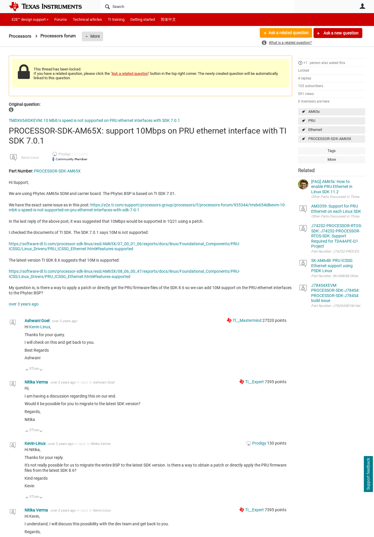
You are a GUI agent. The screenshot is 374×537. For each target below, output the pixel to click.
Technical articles (87, 19)
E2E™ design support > (30, 19)
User (362, 6)
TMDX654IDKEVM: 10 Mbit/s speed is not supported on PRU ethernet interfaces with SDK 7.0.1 (94, 120)
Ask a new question (341, 33)
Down (41, 370)
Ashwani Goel (37, 320)
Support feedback (368, 474)
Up (27, 370)
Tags (332, 151)
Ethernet (315, 129)
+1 (305, 63)
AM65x (314, 111)
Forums (60, 19)
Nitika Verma (37, 382)
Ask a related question (288, 33)
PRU (311, 120)
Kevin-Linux (30, 158)
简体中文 (168, 19)
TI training (116, 19)
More (95, 36)
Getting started (142, 19)
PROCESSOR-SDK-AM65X (329, 139)
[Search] (197, 6)
